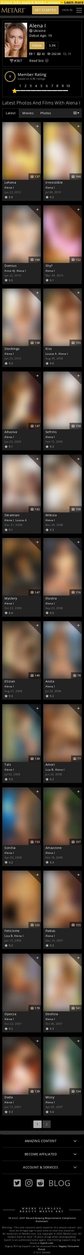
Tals (7, 764)
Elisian (9, 681)
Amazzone (53, 848)
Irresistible (54, 182)
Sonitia (10, 848)
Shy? (49, 265)
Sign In (67, 10)
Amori (50, 764)
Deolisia (51, 1014)
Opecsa (10, 1014)
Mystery (10, 598)
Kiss (48, 348)
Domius (10, 265)
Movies (28, 113)
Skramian (11, 515)
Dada (8, 1097)
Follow (37, 45)
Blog (59, 1183)
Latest (10, 113)
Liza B (49, 769)
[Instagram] (28, 1183)
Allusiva (10, 432)
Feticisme (12, 931)
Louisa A (51, 353)
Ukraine (37, 31)
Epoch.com (47, 1243)
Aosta (49, 681)
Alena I (9, 187)
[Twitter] (17, 1183)
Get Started (45, 10)
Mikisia (51, 515)
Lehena (10, 182)
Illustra (51, 598)
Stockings (12, 348)
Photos (45, 113)
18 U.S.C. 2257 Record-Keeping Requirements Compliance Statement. (42, 1220)
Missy (50, 1097)
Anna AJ (9, 270)
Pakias (50, 931)
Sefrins (51, 432)
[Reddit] (40, 1183)
